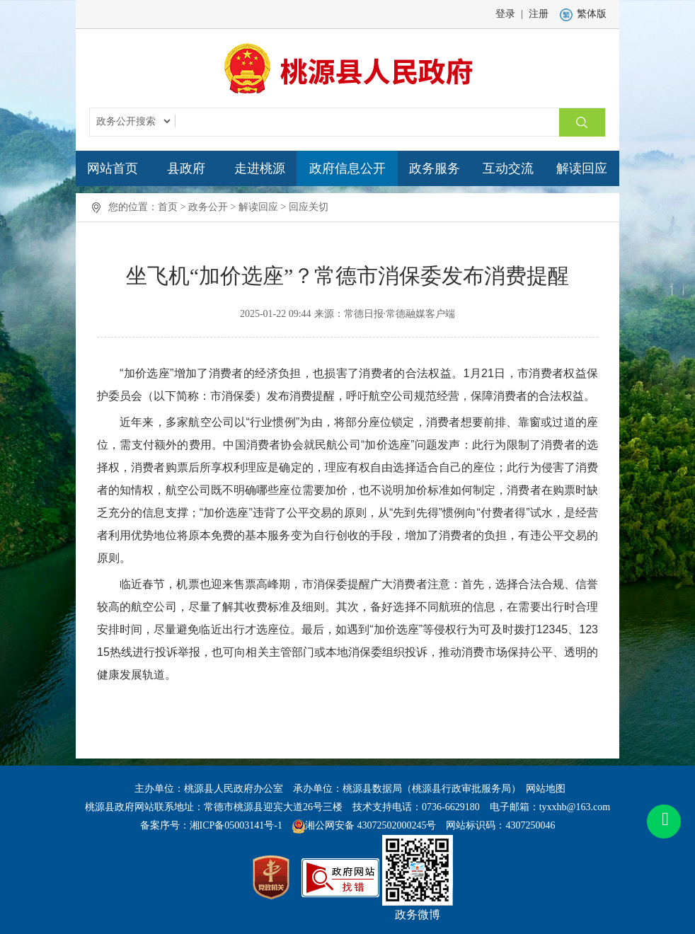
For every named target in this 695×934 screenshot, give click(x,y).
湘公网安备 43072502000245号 (371, 825)
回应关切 (308, 207)
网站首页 (112, 168)
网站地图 (545, 788)
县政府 (186, 168)
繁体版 (583, 13)
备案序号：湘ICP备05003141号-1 (211, 825)
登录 (505, 13)
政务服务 (434, 168)
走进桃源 (259, 168)
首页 (168, 207)
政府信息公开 (347, 168)
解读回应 (581, 168)
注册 (538, 13)
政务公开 (208, 207)
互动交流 (508, 168)
